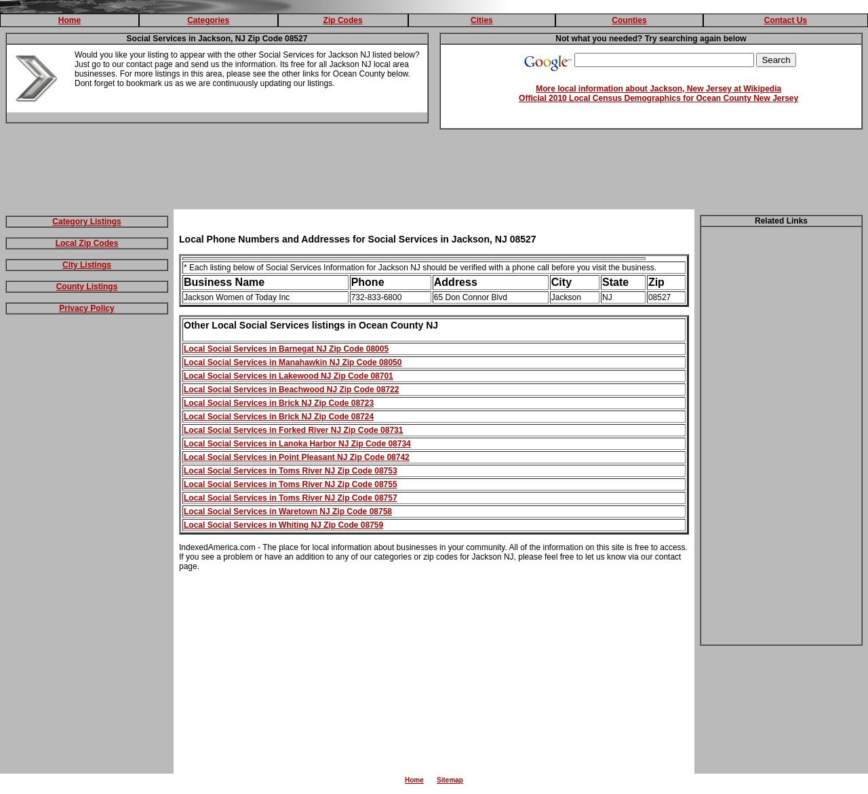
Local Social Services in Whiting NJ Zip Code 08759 (283, 525)
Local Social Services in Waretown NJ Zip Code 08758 (288, 511)
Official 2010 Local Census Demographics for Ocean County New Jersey (658, 98)
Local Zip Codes (87, 243)
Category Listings (86, 221)
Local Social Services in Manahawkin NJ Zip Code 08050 (292, 362)
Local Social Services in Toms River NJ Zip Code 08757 (290, 498)
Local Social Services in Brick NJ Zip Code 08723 (279, 403)
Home (69, 20)
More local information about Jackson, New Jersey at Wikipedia (658, 88)
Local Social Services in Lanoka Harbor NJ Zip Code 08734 (297, 443)
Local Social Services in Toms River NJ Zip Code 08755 (290, 484)
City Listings (86, 265)
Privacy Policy (86, 308)
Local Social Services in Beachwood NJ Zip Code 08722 (291, 389)
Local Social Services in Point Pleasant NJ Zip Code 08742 (297, 457)
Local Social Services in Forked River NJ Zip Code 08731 (293, 430)
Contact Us (785, 20)
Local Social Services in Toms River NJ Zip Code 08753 (290, 471)
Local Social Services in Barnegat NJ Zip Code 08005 (286, 349)
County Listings (87, 286)
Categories (208, 20)
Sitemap (450, 780)
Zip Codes (343, 20)
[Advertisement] (434, 172)
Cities (482, 20)
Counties (629, 20)
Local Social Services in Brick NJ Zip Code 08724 (279, 416)
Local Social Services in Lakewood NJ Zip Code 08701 (288, 376)
